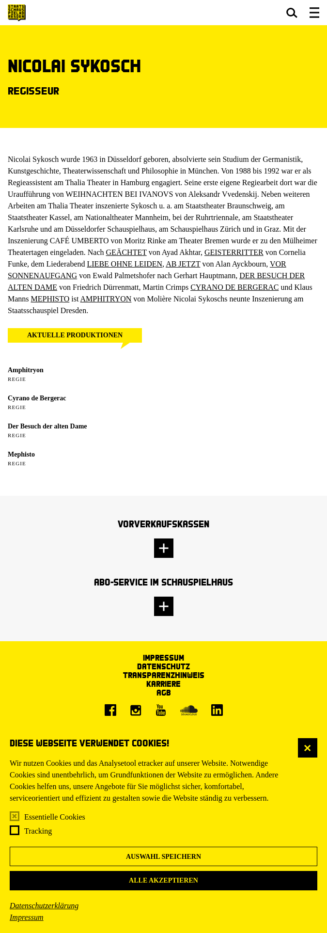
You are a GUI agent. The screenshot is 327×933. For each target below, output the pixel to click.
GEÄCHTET (126, 252)
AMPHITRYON (106, 299)
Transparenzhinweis (163, 675)
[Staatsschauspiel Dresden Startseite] (17, 12)
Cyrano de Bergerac (37, 398)
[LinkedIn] (217, 710)
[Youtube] (161, 710)
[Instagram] (135, 710)
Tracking (38, 831)
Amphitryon (26, 370)
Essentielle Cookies (54, 817)
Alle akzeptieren (163, 880)
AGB (163, 692)
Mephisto (21, 454)
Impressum (27, 917)
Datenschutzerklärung (44, 905)
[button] (291, 12)
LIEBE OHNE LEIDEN (125, 264)
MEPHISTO (50, 299)
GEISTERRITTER (234, 252)
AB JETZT (183, 264)
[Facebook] (110, 710)
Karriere (163, 684)
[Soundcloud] (189, 710)
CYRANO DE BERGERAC (234, 287)
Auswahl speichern (163, 856)
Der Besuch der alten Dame (47, 426)
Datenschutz (163, 666)
